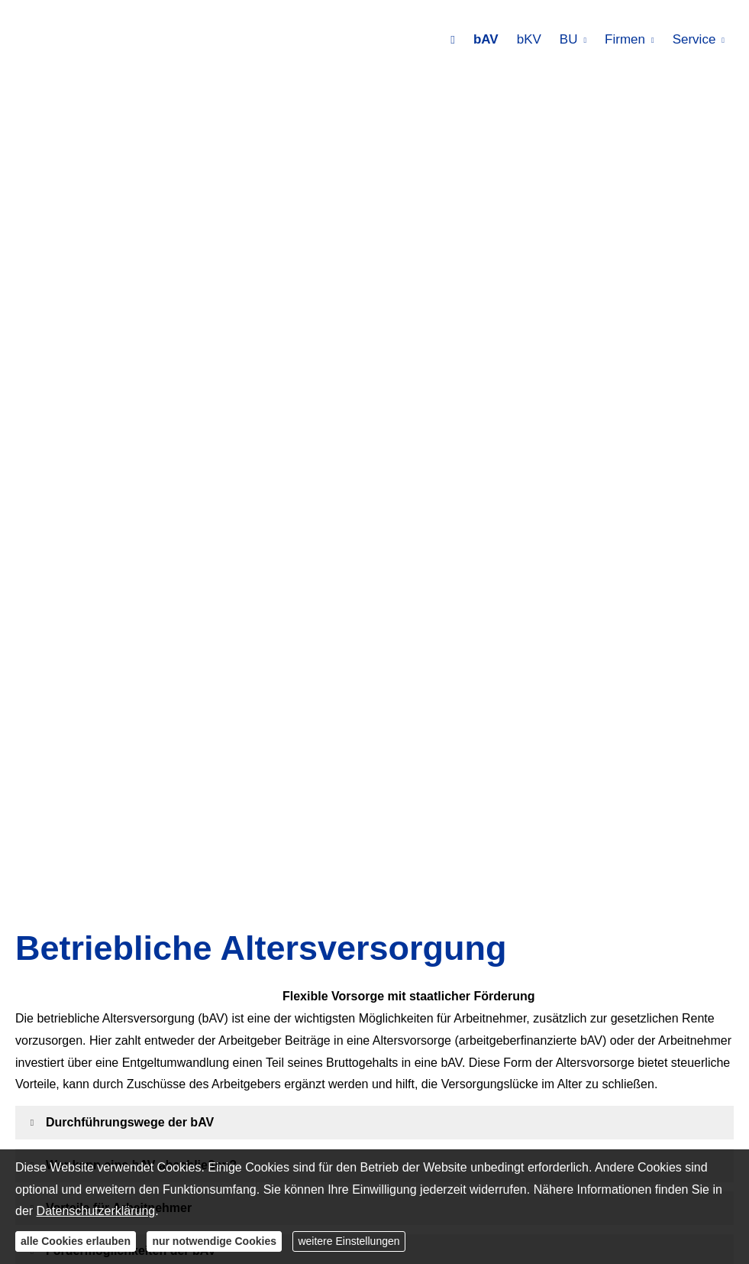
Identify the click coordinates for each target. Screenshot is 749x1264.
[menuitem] (452, 39)
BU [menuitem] (569, 39)
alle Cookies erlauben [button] (76, 1241)
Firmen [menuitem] (625, 39)
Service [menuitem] (694, 39)
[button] (130, 1122)
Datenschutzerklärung (96, 1210)
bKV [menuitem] (529, 39)
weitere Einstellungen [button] (348, 1241)
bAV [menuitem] (486, 39)
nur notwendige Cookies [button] (214, 1241)
